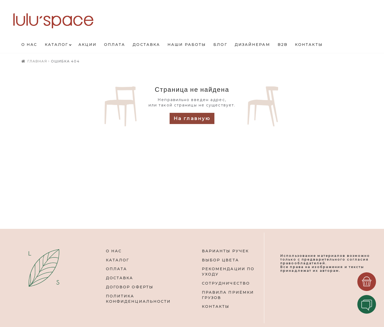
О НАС (114, 251)
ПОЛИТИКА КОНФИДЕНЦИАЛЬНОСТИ (138, 299)
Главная (37, 61)
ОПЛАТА (116, 268)
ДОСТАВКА (119, 278)
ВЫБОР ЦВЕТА (220, 260)
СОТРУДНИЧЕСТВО (226, 283)
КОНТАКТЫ (216, 306)
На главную (192, 118)
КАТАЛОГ (117, 260)
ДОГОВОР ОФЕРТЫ (129, 287)
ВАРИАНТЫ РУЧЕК (225, 251)
